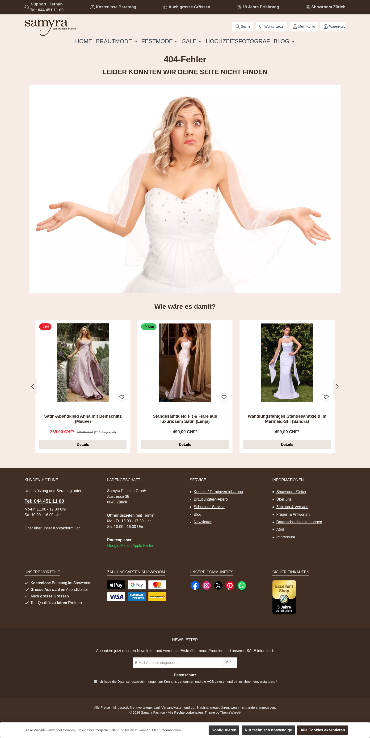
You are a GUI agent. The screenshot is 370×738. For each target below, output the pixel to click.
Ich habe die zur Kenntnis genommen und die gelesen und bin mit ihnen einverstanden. (187, 681)
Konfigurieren (224, 730)
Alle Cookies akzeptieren (322, 730)
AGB (280, 530)
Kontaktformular (66, 528)
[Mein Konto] (304, 26)
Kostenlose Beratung (116, 7)
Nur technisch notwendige (268, 730)
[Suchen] (242, 26)
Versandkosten (172, 707)
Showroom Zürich (328, 7)
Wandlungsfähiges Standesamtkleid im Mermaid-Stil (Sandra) (287, 419)
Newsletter (203, 522)
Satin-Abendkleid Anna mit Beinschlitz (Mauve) (83, 419)
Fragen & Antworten (293, 514)
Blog (197, 514)
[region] (185, 386)
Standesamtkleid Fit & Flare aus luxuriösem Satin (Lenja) (185, 419)
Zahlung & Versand (292, 507)
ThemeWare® (230, 712)
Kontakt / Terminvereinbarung (218, 492)
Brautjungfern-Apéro (211, 499)
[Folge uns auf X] (218, 585)
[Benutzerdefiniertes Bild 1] (284, 597)
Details (83, 444)
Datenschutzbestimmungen (299, 522)
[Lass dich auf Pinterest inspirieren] (230, 585)
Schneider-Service (209, 507)
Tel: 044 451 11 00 (46, 10)
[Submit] (229, 662)
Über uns (284, 499)
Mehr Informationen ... (168, 730)
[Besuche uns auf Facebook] (195, 585)
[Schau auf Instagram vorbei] (206, 585)
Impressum (285, 537)
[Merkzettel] (271, 26)
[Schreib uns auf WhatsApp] (241, 585)
